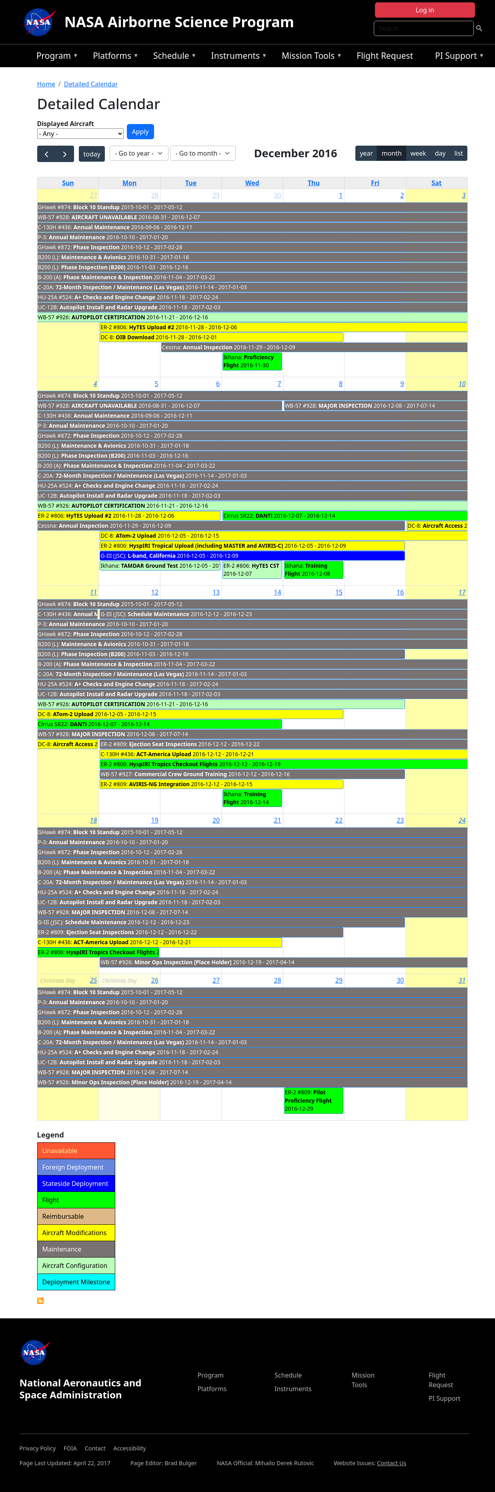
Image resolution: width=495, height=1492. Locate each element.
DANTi (264, 515)
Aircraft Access (443, 525)
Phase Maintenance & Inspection (108, 277)
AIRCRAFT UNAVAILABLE (104, 217)
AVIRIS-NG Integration (159, 784)
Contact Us (391, 1463)
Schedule (172, 57)
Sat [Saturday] (436, 182)
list (458, 153)
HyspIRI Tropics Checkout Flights (173, 764)
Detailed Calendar (91, 84)
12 (154, 592)
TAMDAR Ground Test (149, 565)
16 (400, 592)
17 (462, 592)
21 (277, 820)
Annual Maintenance (102, 227)
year (366, 153)
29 (216, 195)
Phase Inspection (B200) (93, 267)
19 (154, 820)
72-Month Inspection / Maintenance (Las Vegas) (120, 287)
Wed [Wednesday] (252, 182)
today (91, 154)
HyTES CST (265, 565)
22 (339, 820)
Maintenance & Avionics (93, 257)
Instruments (237, 57)
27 (93, 195)
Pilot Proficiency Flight (308, 1096)
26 (154, 980)
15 (339, 592)
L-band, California (151, 555)
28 (154, 195)
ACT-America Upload (163, 754)
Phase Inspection (96, 247)
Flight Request (385, 55)
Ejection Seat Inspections (163, 744)
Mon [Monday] (129, 182)
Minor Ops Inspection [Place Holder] (183, 962)
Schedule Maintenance (158, 614)
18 (93, 820)
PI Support (457, 57)
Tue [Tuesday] (190, 182)
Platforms (113, 57)
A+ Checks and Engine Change (114, 297)
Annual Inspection (207, 347)
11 (93, 592)
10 (462, 383)
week (418, 153)
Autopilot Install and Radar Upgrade (109, 307)
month (392, 153)
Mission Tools (310, 57)
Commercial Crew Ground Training (180, 774)
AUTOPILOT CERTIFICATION (108, 317)
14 (277, 592)
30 (277, 195)
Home (46, 84)
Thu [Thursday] (314, 182)
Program (55, 57)
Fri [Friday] (375, 182)
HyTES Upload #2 (151, 327)
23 (400, 820)
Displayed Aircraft (65, 123)
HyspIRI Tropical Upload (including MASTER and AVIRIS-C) (206, 545)
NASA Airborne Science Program (179, 22)
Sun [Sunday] (68, 182)
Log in (425, 10)
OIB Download (135, 337)
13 (216, 592)
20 (216, 820)
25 (93, 980)
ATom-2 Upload (136, 535)
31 (462, 980)
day (440, 153)
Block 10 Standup (96, 207)
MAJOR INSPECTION (345, 405)
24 (462, 820)
